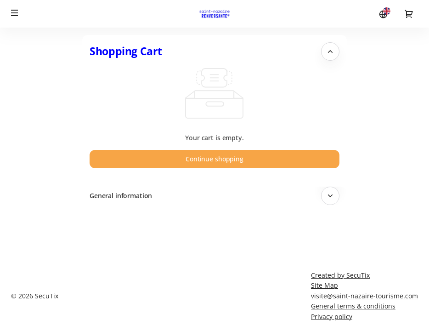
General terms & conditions (353, 306)
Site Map (324, 285)
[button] (14, 12)
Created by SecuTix (340, 275)
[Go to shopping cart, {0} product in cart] (408, 13)
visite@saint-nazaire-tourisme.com (364, 295)
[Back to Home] (214, 13)
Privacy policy (331, 316)
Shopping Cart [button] (126, 51)
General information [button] (121, 195)
